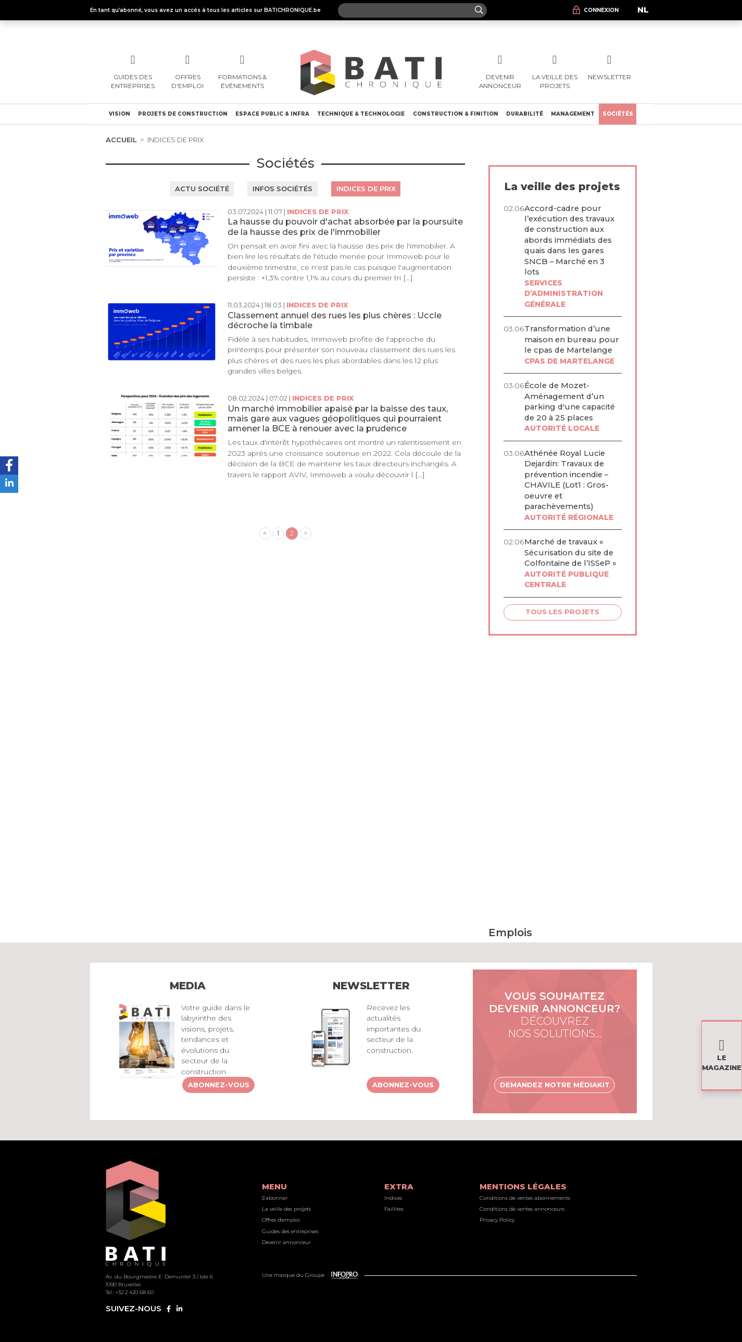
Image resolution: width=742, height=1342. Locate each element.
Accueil (121, 139)
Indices (393, 1198)
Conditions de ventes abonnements (525, 1198)
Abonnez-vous (218, 1084)
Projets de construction (183, 114)
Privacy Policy (497, 1220)
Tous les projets (562, 611)
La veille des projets (286, 1209)
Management (573, 114)
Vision (119, 114)
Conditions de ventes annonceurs (522, 1209)
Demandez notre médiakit (555, 1084)
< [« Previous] (265, 533)
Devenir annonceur (286, 1242)
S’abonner (274, 1198)
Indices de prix (366, 188)
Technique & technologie (361, 114)
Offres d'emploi (281, 1220)
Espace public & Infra (272, 114)
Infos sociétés (282, 188)
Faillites (394, 1209)
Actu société (202, 188)
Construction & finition (455, 114)
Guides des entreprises (290, 1231)
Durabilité (524, 114)
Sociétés (617, 114)
